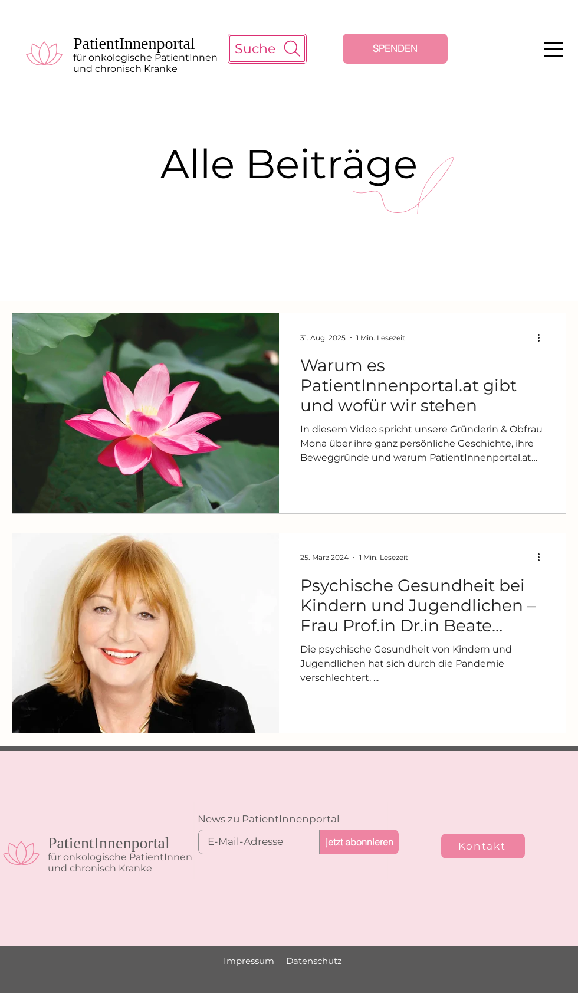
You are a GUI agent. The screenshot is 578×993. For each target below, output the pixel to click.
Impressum (249, 960)
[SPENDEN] (395, 49)
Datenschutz (314, 960)
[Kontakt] (483, 846)
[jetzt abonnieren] (359, 842)
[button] (553, 49)
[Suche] (267, 49)
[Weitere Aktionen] (543, 337)
